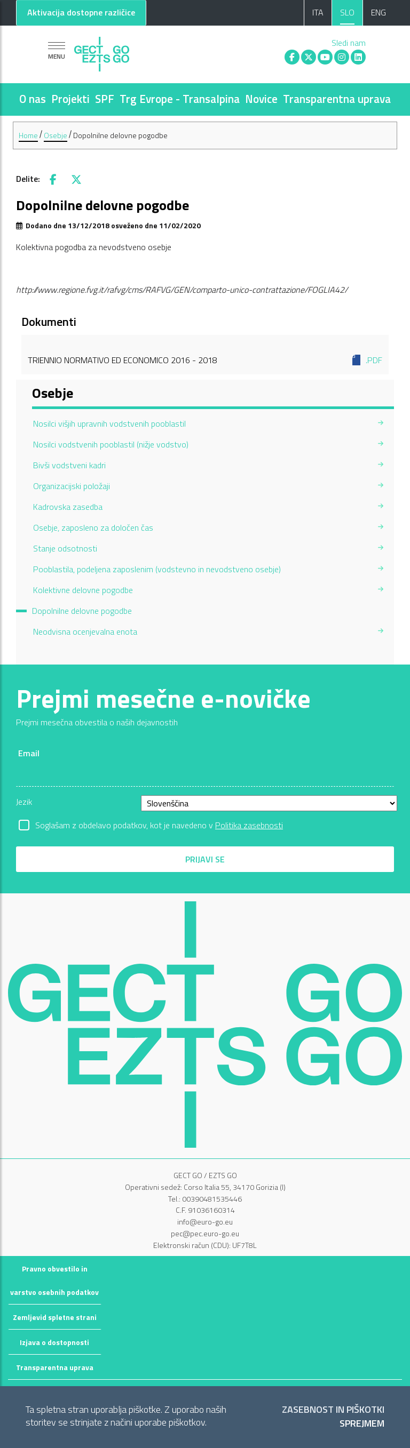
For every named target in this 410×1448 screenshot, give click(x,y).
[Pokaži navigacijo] (56, 50)
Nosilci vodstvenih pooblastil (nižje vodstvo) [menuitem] (110, 444)
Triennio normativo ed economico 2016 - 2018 (205, 360)
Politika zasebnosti (249, 825)
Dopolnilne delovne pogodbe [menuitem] (82, 610)
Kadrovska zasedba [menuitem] (67, 506)
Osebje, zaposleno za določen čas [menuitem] (93, 527)
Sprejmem (362, 1423)
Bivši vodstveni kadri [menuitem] (69, 465)
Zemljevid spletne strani (55, 1317)
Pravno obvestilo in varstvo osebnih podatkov (54, 1280)
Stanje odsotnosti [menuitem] (65, 548)
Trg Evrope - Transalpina (180, 98)
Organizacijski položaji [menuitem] (71, 485)
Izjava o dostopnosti (54, 1342)
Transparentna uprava (337, 98)
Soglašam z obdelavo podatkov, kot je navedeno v (159, 825)
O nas (32, 98)
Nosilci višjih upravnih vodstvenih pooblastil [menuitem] (109, 423)
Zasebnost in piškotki (333, 1410)
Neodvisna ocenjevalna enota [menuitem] (85, 631)
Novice (261, 98)
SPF (104, 98)
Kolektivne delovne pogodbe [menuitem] (83, 589)
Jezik (24, 801)
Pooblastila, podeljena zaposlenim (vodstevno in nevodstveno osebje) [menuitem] (157, 569)
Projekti (70, 98)
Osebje (55, 135)
